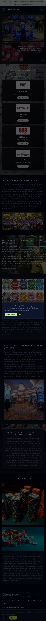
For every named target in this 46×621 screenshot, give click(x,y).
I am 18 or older (10, 314)
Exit (20, 314)
